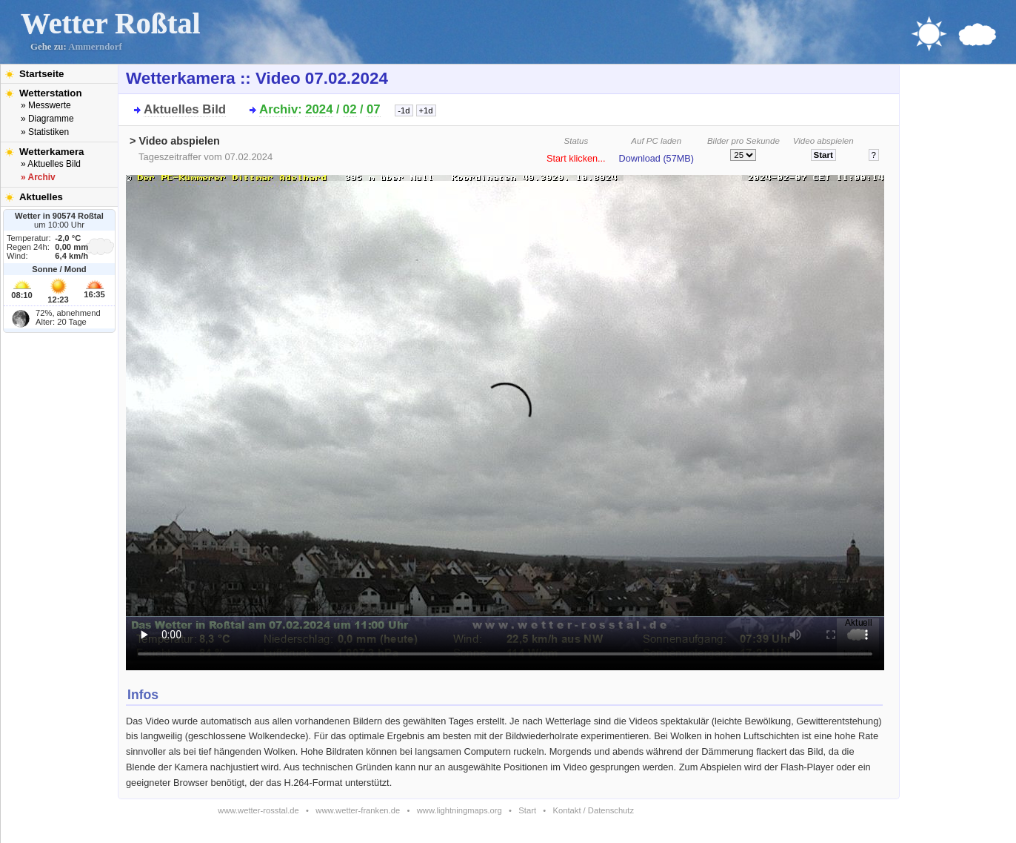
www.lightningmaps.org (459, 810)
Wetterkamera (51, 151)
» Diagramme (47, 118)
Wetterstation (50, 93)
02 (350, 109)
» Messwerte (46, 105)
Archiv (278, 109)
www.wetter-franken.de (357, 810)
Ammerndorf (95, 47)
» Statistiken (45, 132)
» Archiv (38, 177)
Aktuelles (41, 196)
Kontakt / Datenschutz (593, 810)
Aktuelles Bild (185, 109)
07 (374, 109)
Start (527, 810)
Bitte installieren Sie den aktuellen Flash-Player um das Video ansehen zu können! (505, 418)
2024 (318, 109)
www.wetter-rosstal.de (258, 810)
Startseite (41, 73)
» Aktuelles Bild (51, 164)
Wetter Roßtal (111, 23)
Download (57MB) (656, 158)
